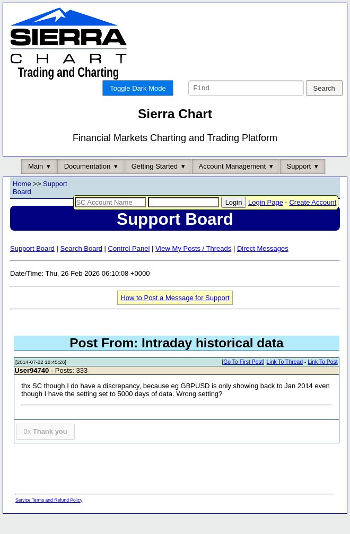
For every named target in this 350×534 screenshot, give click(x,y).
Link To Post (322, 379)
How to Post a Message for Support (174, 315)
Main (35, 184)
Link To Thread (285, 379)
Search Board (81, 266)
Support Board (32, 266)
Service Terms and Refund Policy (48, 517)
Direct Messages (262, 266)
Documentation (87, 184)
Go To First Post (242, 379)
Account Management (232, 184)
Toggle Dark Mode (138, 88)
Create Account (312, 220)
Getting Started (155, 184)
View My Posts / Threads (193, 266)
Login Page (265, 220)
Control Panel (129, 266)
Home (22, 201)
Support (299, 184)
